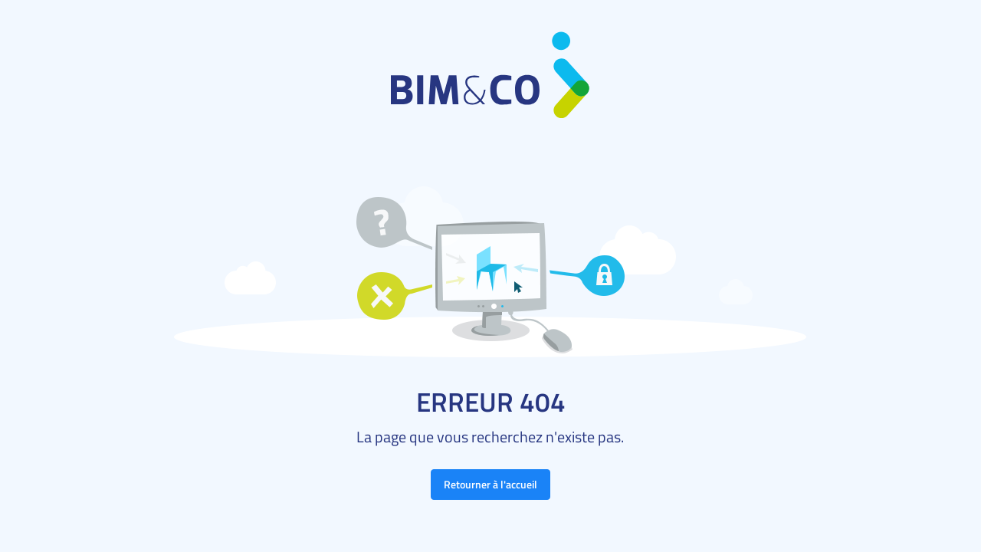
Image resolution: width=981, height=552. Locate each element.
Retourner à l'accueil (490, 484)
